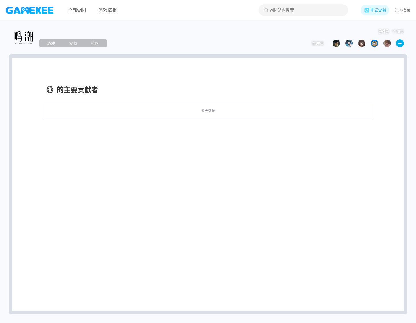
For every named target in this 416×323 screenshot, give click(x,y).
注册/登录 (402, 10)
